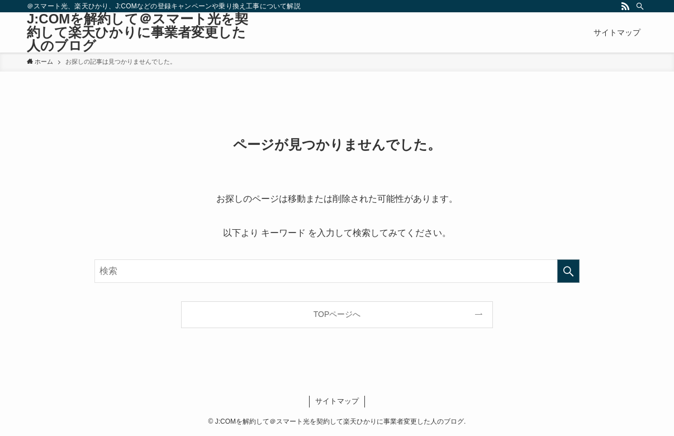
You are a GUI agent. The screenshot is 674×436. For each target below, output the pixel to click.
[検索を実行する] (568, 271)
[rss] (625, 6)
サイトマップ (337, 401)
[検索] (640, 6)
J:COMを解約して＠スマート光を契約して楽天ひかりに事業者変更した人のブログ (137, 32)
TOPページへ (337, 314)
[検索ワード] (337, 271)
